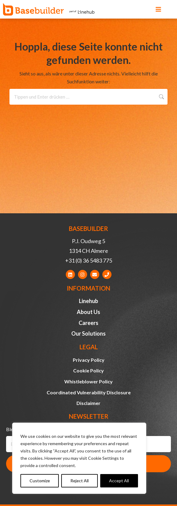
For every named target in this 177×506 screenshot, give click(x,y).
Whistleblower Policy (88, 381)
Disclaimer (88, 403)
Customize (40, 480)
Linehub (88, 301)
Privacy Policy (88, 360)
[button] (158, 9)
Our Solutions (88, 333)
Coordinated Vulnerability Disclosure (89, 392)
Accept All (119, 480)
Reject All (79, 480)
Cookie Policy (88, 370)
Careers (88, 322)
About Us (88, 312)
